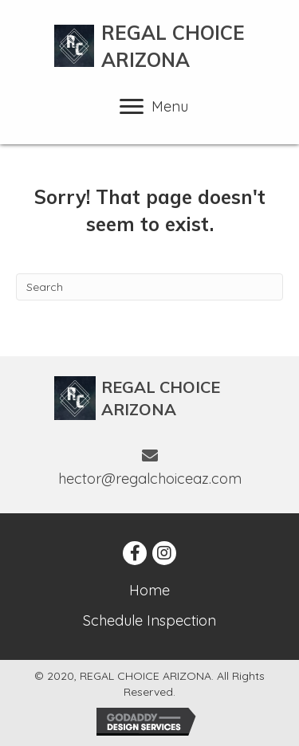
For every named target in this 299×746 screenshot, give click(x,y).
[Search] (149, 286)
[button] (135, 553)
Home (149, 590)
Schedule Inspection (149, 620)
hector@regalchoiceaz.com (150, 478)
